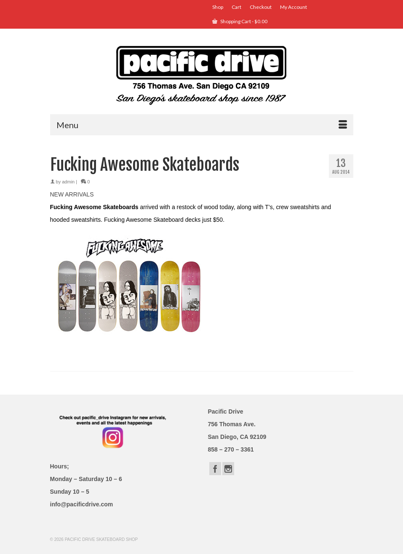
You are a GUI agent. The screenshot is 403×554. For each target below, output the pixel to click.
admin (68, 181)
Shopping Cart (239, 21)
